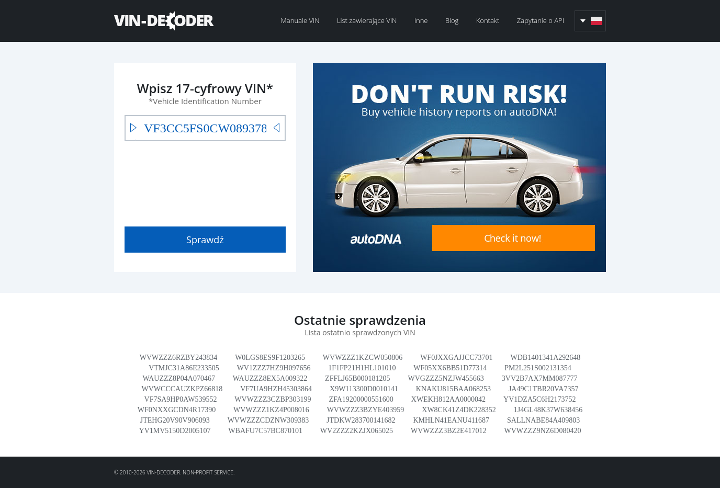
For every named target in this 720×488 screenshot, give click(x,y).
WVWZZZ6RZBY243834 (179, 357)
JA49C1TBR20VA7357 (544, 389)
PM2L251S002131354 (537, 368)
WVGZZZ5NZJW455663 (445, 378)
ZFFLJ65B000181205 (357, 378)
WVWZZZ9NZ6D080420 (542, 431)
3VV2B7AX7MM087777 (540, 378)
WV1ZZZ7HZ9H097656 (274, 368)
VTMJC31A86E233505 (184, 368)
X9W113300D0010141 (364, 389)
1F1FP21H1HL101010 (362, 368)
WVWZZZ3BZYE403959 (365, 410)
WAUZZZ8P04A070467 (179, 378)
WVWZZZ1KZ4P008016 (271, 410)
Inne (421, 20)
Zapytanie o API (540, 20)
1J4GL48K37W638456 (548, 410)
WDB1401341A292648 (546, 357)
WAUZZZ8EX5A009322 (270, 378)
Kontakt (488, 20)
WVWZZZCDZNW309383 (268, 420)
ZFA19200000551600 (361, 399)
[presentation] (204, 181)
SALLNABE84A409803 (543, 420)
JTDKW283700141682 (361, 420)
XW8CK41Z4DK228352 (459, 410)
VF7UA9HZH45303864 (276, 389)
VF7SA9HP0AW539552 (180, 399)
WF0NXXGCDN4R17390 (177, 410)
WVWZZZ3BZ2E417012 (449, 431)
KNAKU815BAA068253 (453, 389)
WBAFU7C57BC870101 (265, 431)
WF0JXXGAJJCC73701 (456, 357)
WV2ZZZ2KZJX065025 (356, 431)
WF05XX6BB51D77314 (450, 368)
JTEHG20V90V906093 (175, 420)
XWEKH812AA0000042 (448, 399)
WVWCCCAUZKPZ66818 (182, 389)
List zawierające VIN (367, 20)
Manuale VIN (300, 20)
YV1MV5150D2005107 (175, 431)
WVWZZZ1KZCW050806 (362, 357)
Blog (451, 20)
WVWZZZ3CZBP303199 (272, 399)
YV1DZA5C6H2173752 (539, 399)
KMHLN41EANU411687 (451, 420)
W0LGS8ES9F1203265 (270, 357)
